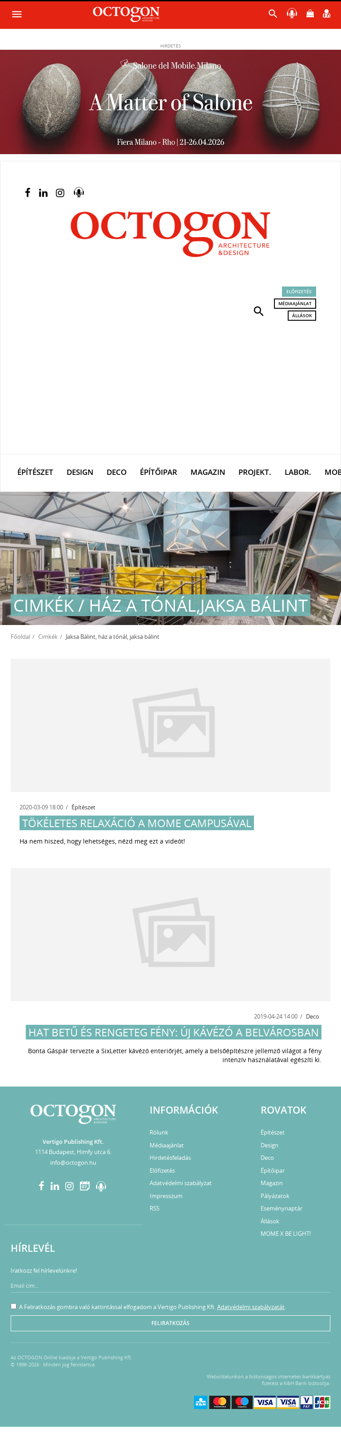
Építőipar (158, 472)
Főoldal (20, 637)
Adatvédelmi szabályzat (181, 1183)
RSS (154, 1208)
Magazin (207, 472)
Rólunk (159, 1132)
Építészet (35, 472)
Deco (117, 472)
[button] (259, 310)
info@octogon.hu (73, 1162)
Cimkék (48, 637)
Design (80, 472)
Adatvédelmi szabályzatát (251, 1307)
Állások (302, 315)
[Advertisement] (170, 387)
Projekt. (254, 472)
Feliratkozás (170, 1323)
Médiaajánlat (295, 303)
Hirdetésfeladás (170, 1158)
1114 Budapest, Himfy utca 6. (73, 1152)
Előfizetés (299, 291)
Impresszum (166, 1196)
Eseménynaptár (281, 1208)
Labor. (298, 472)
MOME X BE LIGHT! (286, 1234)
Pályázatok (275, 1196)
